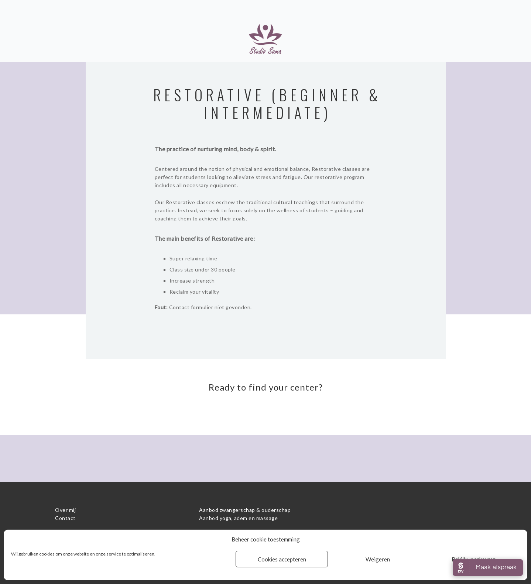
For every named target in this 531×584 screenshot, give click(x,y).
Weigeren (378, 559)
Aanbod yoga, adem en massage (238, 518)
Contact (65, 518)
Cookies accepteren (282, 559)
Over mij (65, 510)
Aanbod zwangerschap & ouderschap (245, 510)
